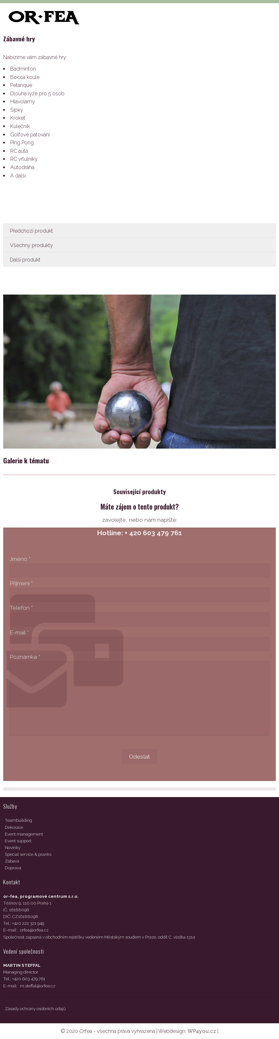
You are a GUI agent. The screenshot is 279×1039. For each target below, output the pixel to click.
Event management (24, 834)
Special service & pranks (28, 854)
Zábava (12, 861)
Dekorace (14, 827)
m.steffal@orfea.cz (37, 985)
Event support (18, 840)
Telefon (21, 607)
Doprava (13, 867)
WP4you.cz (201, 1031)
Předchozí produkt (31, 231)
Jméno (20, 558)
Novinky (13, 847)
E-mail (19, 632)
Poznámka (25, 656)
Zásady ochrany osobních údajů (35, 1008)
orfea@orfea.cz (34, 930)
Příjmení (21, 583)
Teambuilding (18, 820)
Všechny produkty (31, 245)
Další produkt (25, 260)
